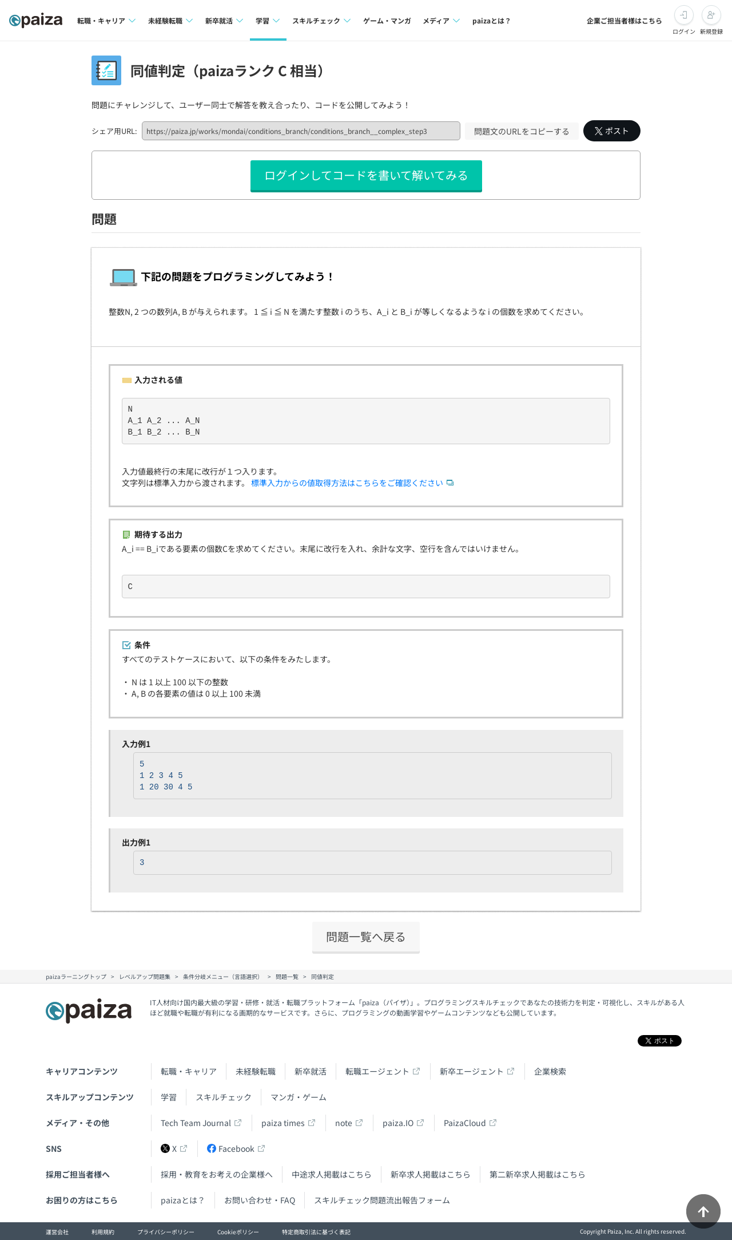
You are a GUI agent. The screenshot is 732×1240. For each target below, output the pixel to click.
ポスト (612, 130)
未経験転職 (256, 1071)
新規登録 (711, 31)
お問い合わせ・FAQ (259, 1200)
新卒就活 (311, 1071)
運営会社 (57, 1231)
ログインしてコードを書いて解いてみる (366, 175)
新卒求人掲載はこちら (431, 1174)
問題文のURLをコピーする (522, 131)
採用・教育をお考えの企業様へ (217, 1174)
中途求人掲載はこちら (332, 1174)
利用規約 (103, 1231)
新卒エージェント (472, 1071)
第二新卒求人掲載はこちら (538, 1174)
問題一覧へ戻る (366, 936)
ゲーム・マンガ (387, 20)
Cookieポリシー (238, 1231)
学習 (169, 1097)
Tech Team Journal (196, 1122)
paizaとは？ (491, 20)
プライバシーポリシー (165, 1231)
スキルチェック (224, 1097)
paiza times (283, 1122)
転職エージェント (377, 1071)
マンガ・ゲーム (298, 1097)
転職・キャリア (189, 1071)
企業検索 (550, 1071)
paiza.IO (398, 1122)
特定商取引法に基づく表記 (316, 1231)
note (343, 1122)
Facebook (230, 1148)
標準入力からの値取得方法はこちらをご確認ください (347, 482)
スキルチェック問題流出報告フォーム (382, 1200)
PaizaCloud (465, 1122)
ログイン (684, 31)
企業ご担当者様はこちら (624, 20)
